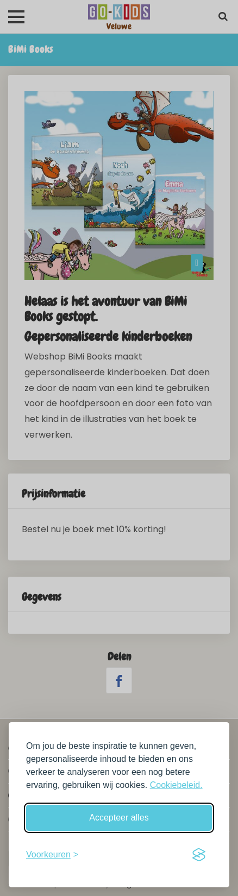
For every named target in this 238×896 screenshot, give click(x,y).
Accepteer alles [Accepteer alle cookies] (118, 817)
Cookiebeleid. (176, 785)
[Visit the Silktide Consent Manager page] (199, 855)
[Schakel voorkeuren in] (52, 855)
